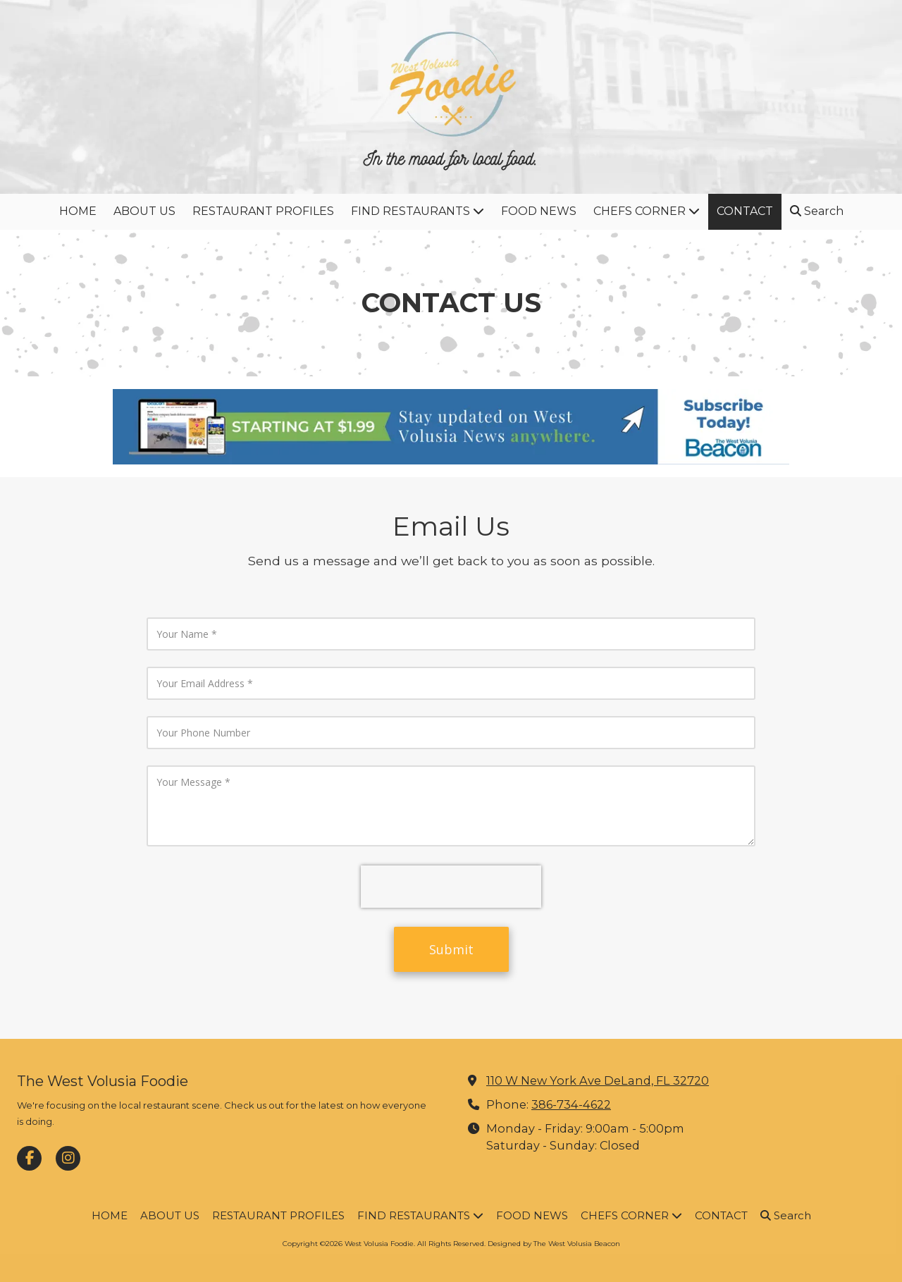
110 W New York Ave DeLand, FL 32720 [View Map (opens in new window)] (597, 1080)
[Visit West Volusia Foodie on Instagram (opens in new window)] (68, 1158)
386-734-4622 (571, 1104)
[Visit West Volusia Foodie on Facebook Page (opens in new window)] (29, 1158)
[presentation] (451, 886)
